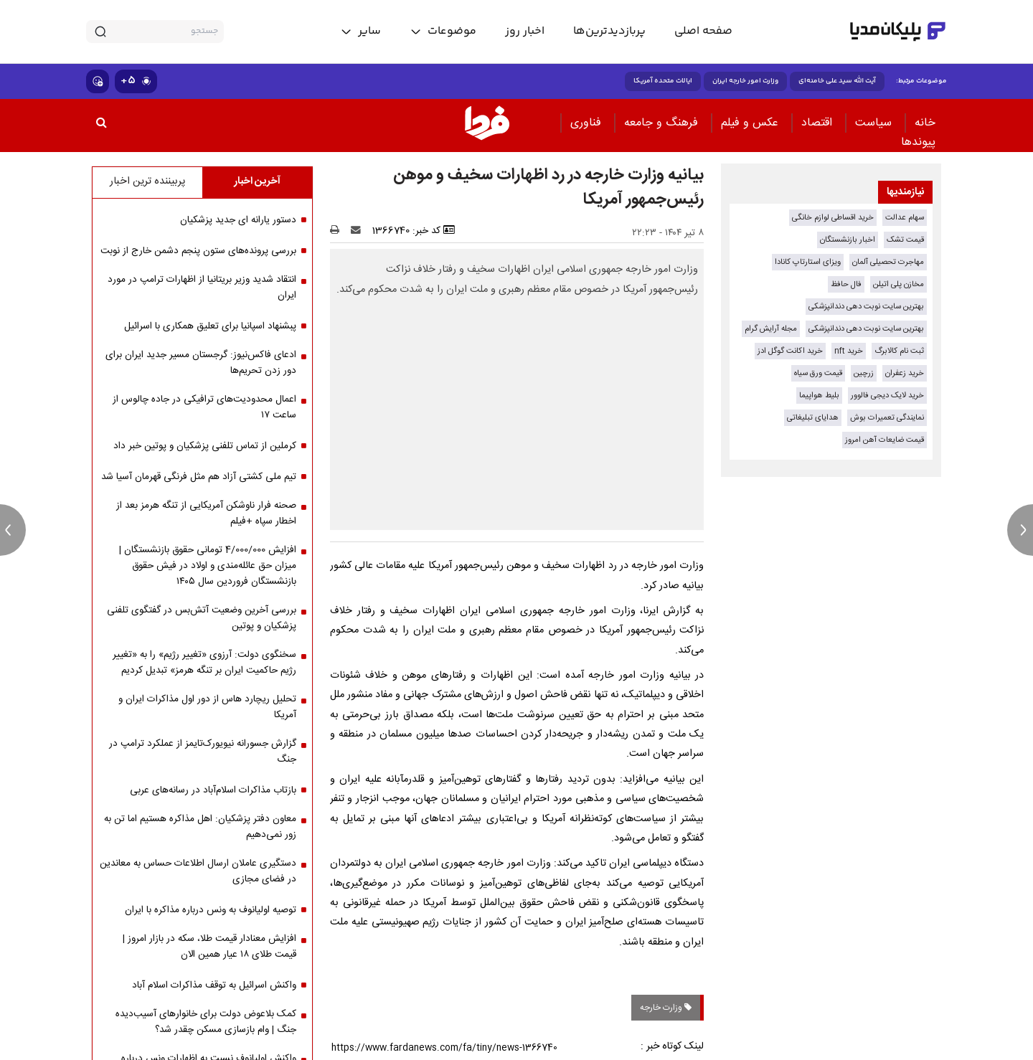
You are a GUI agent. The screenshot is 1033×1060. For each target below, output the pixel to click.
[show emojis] (97, 81)
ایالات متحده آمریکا (662, 81)
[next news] (1020, 530)
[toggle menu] (443, 31)
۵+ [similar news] (136, 81)
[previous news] (13, 530)
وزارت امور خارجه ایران (745, 81)
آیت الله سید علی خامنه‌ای (837, 81)
